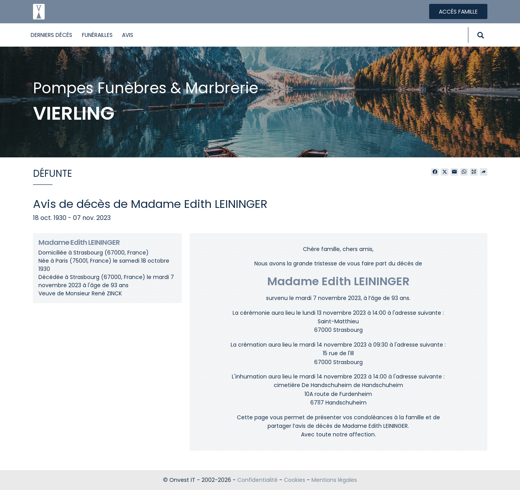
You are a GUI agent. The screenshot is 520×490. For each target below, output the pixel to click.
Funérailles (97, 35)
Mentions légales (334, 480)
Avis (127, 35)
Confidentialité (257, 480)
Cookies (294, 480)
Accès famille (458, 12)
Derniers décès (51, 35)
